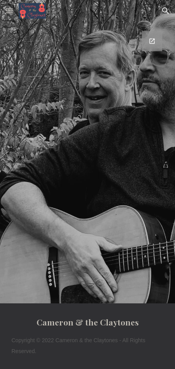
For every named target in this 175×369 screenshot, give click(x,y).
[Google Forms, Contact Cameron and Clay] (88, 162)
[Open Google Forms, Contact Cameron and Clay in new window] (152, 41)
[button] (9, 10)
